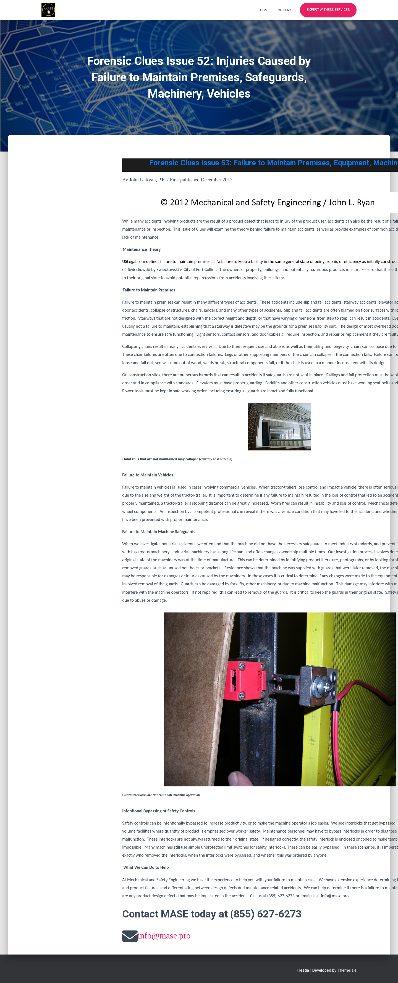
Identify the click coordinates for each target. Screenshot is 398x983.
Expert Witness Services (328, 10)
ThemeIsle (347, 970)
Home (264, 10)
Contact (285, 10)
